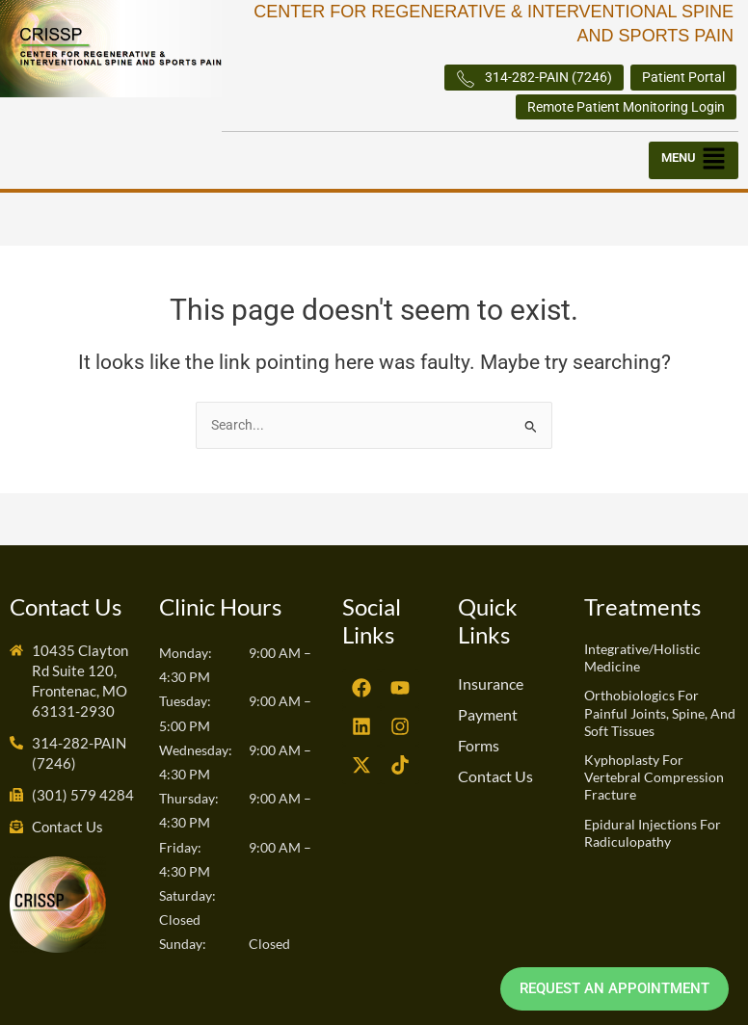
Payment (488, 714)
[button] (693, 161)
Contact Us (495, 776)
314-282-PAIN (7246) (534, 79)
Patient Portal (683, 77)
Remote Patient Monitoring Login (626, 107)
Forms (478, 745)
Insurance (490, 683)
